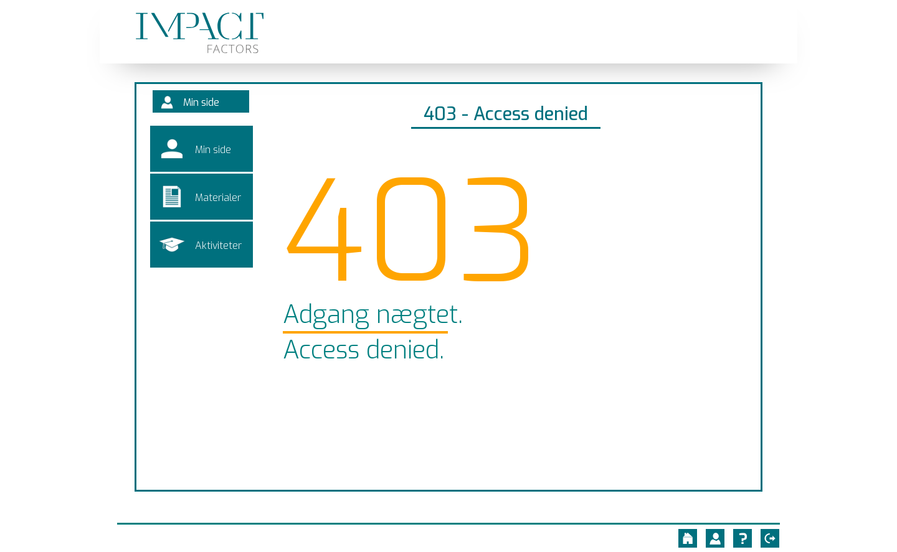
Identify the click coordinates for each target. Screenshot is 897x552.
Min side (206, 105)
